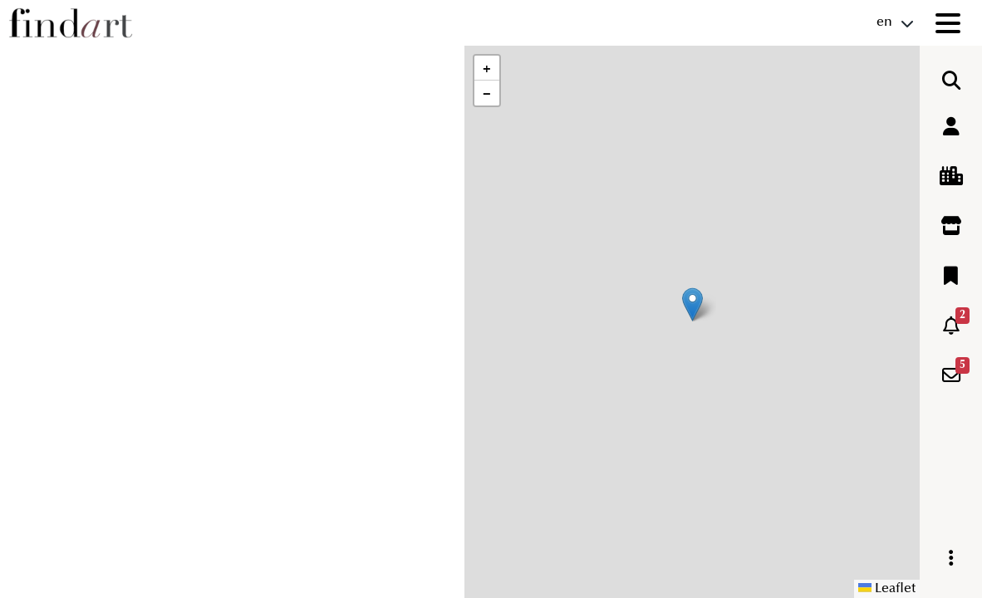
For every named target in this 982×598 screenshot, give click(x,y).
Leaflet (887, 589)
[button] (692, 304)
